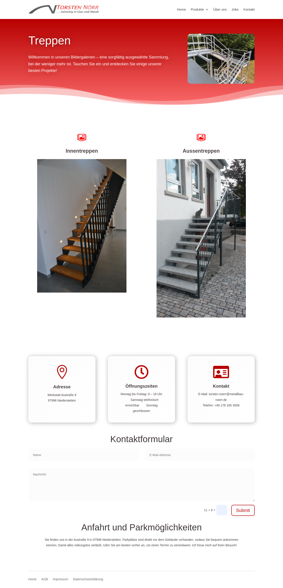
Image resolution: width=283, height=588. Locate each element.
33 (212, 308)
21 (234, 303)
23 (241, 303)
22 (238, 303)
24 (179, 308)
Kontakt (249, 9)
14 (207, 303)
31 (205, 308)
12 (200, 303)
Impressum (60, 579)
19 (226, 303)
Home (181, 9)
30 (201, 308)
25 (182, 308)
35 (220, 308)
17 (219, 303)
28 (194, 308)
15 (211, 303)
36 (224, 308)
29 (197, 308)
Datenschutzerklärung (88, 579)
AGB (44, 579)
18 (223, 303)
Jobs (235, 9)
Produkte (197, 9)
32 (209, 308)
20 (230, 303)
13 (204, 303)
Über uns (220, 9)
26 (186, 308)
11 (196, 303)
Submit (243, 510)
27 (190, 308)
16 (215, 303)
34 (216, 308)
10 (98, 284)
